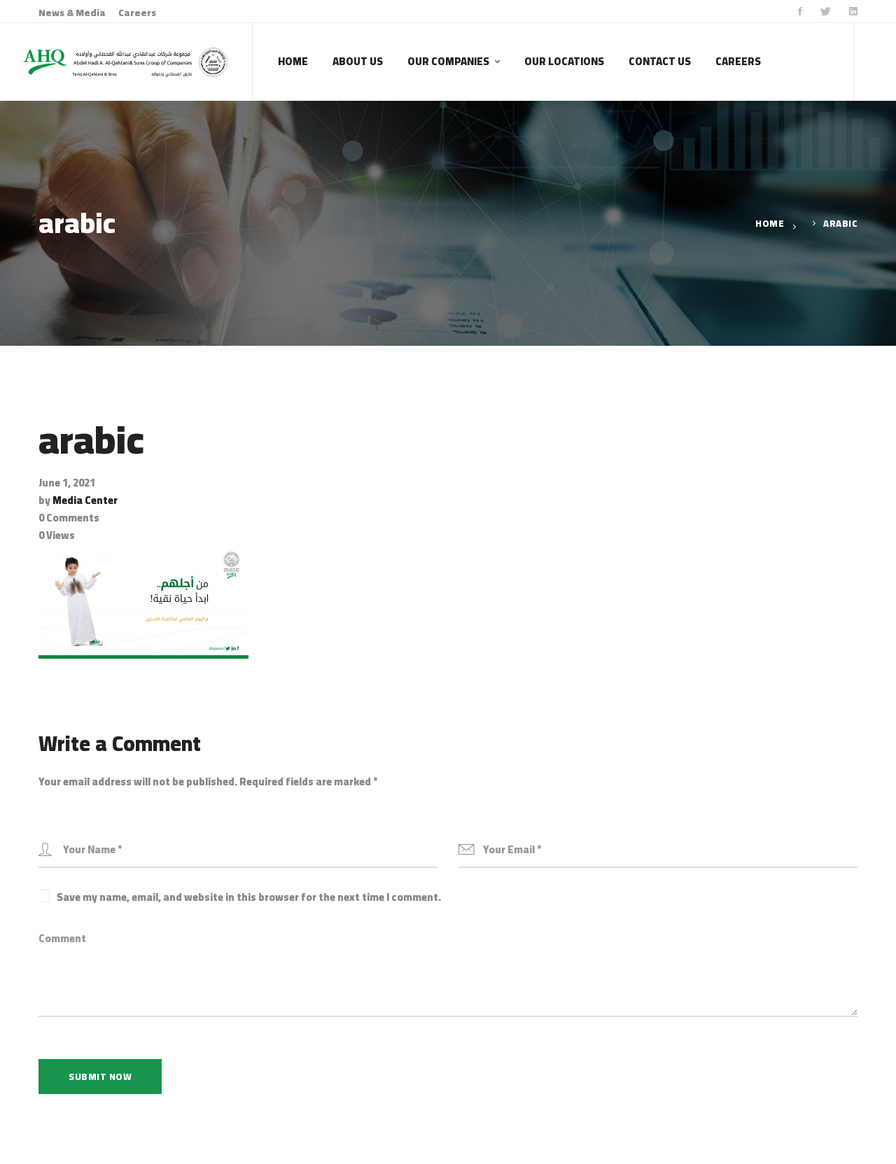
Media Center (85, 500)
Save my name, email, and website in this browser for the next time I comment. (249, 897)
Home (769, 223)
